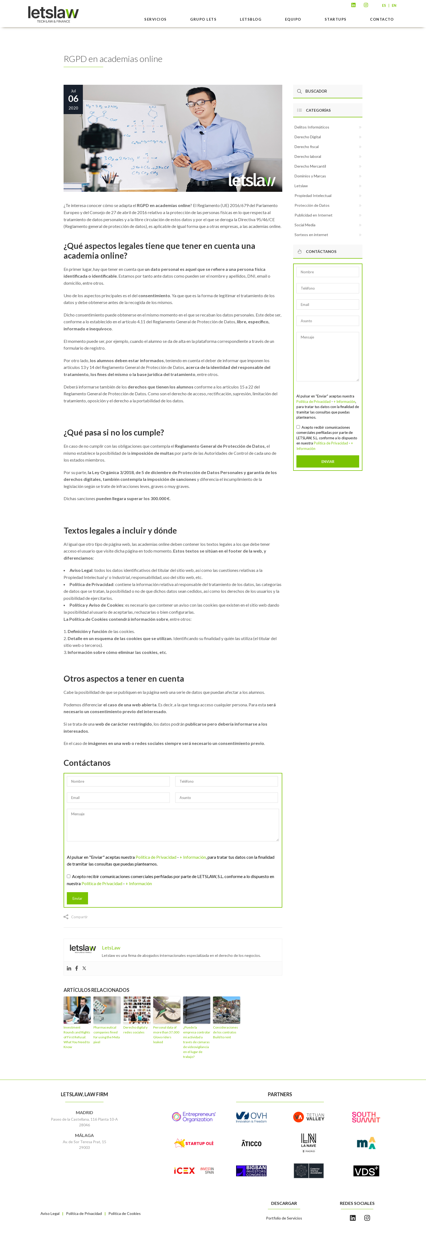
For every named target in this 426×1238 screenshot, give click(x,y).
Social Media (305, 224)
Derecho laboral (308, 156)
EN (394, 5)
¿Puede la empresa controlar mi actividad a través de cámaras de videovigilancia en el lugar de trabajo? (196, 1042)
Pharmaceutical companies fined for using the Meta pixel (106, 1034)
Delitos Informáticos (312, 127)
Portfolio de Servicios (284, 1218)
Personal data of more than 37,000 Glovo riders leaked (166, 1034)
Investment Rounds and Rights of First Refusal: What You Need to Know (77, 1037)
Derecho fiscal (307, 146)
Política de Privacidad (156, 857)
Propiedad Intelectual (313, 195)
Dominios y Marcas (310, 176)
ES (384, 5)
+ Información (193, 857)
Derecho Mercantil (310, 166)
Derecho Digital (308, 136)
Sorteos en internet (311, 234)
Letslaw (301, 185)
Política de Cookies (124, 1213)
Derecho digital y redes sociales (135, 1029)
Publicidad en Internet (314, 215)
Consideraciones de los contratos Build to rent (225, 1032)
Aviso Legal (49, 1213)
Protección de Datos (312, 205)
